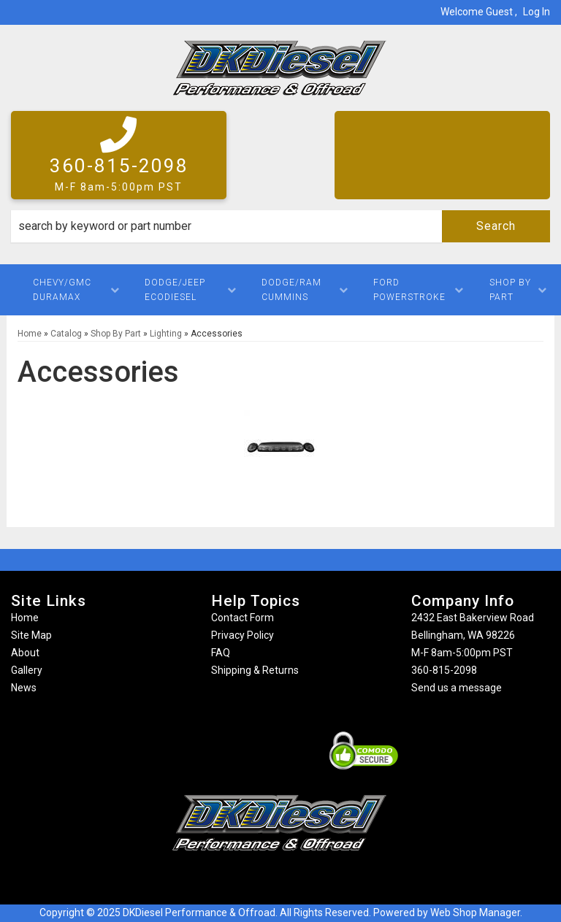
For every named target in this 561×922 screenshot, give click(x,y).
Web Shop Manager (475, 912)
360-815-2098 (444, 670)
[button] (280, 226)
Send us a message (456, 688)
